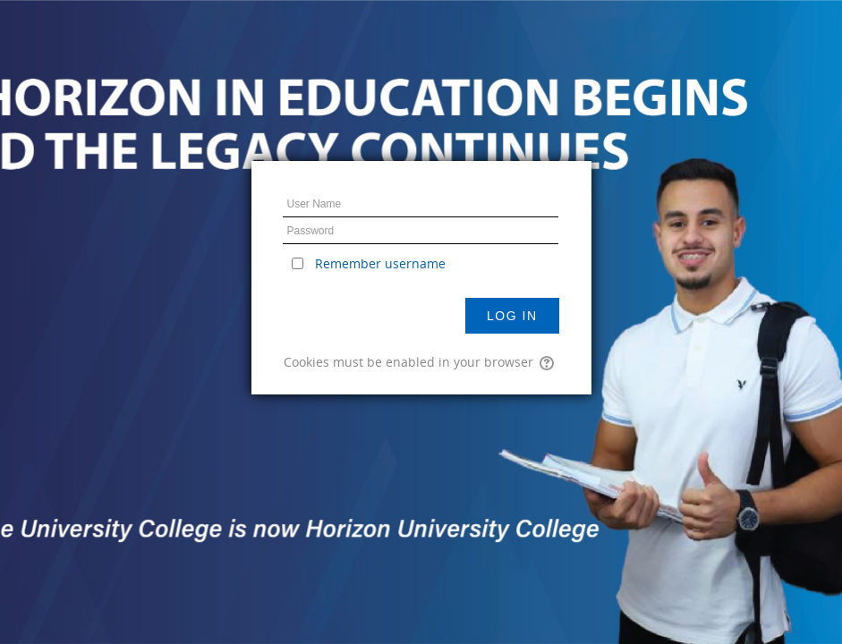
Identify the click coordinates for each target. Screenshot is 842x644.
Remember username (380, 263)
